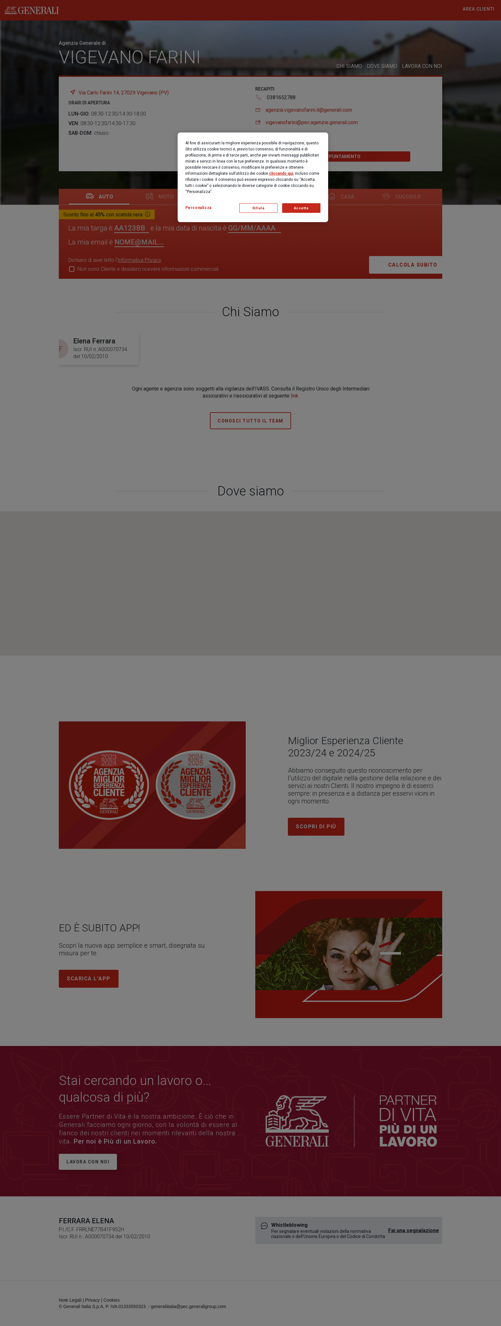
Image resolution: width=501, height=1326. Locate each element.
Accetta (301, 208)
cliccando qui (281, 173)
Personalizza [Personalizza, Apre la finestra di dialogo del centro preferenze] (198, 207)
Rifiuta (258, 208)
